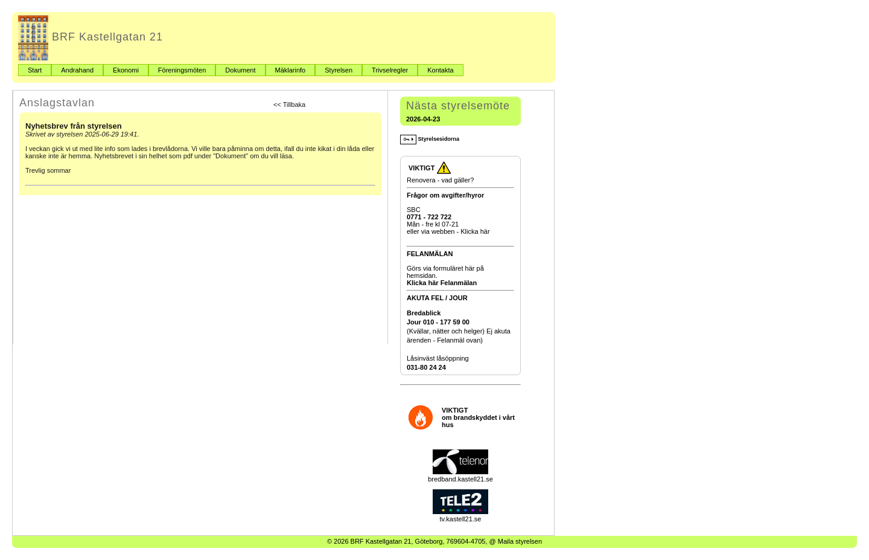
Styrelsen (338, 70)
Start (35, 70)
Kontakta (440, 70)
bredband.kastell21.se (460, 475)
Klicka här (474, 231)
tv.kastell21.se (460, 515)
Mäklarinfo (290, 70)
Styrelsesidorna (429, 139)
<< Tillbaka (289, 104)
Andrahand (77, 70)
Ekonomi (126, 70)
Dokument (240, 70)
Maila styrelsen (520, 541)
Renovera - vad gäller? (440, 180)
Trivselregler (390, 70)
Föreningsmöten (182, 70)
